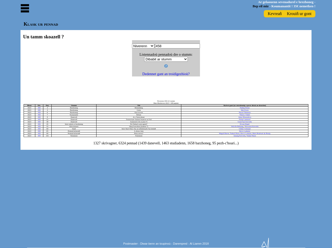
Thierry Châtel (244, 115)
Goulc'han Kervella (245, 122)
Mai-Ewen (245, 110)
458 (39, 108)
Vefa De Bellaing (237, 126)
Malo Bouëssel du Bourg (261, 133)
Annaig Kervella (239, 136)
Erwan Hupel (245, 124)
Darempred (180, 243)
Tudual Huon (234, 133)
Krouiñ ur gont (299, 13)
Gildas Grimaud (245, 129)
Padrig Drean (245, 108)
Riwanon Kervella (251, 126)
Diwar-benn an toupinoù (155, 243)
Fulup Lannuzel (244, 119)
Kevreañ (275, 13)
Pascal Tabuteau (245, 112)
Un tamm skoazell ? (43, 36)
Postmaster (130, 243)
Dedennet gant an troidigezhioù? (166, 74)
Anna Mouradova (244, 117)
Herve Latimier (244, 131)
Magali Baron (224, 133)
